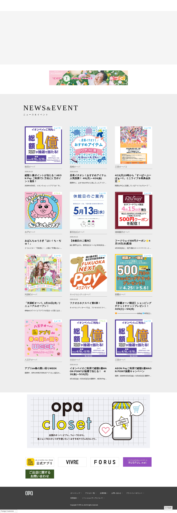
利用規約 (73, 498)
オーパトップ (75, 493)
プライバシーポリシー (134, 493)
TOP (169, 508)
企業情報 (103, 493)
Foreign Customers (7, 511)
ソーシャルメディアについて (92, 498)
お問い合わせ (116, 493)
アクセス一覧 (90, 493)
